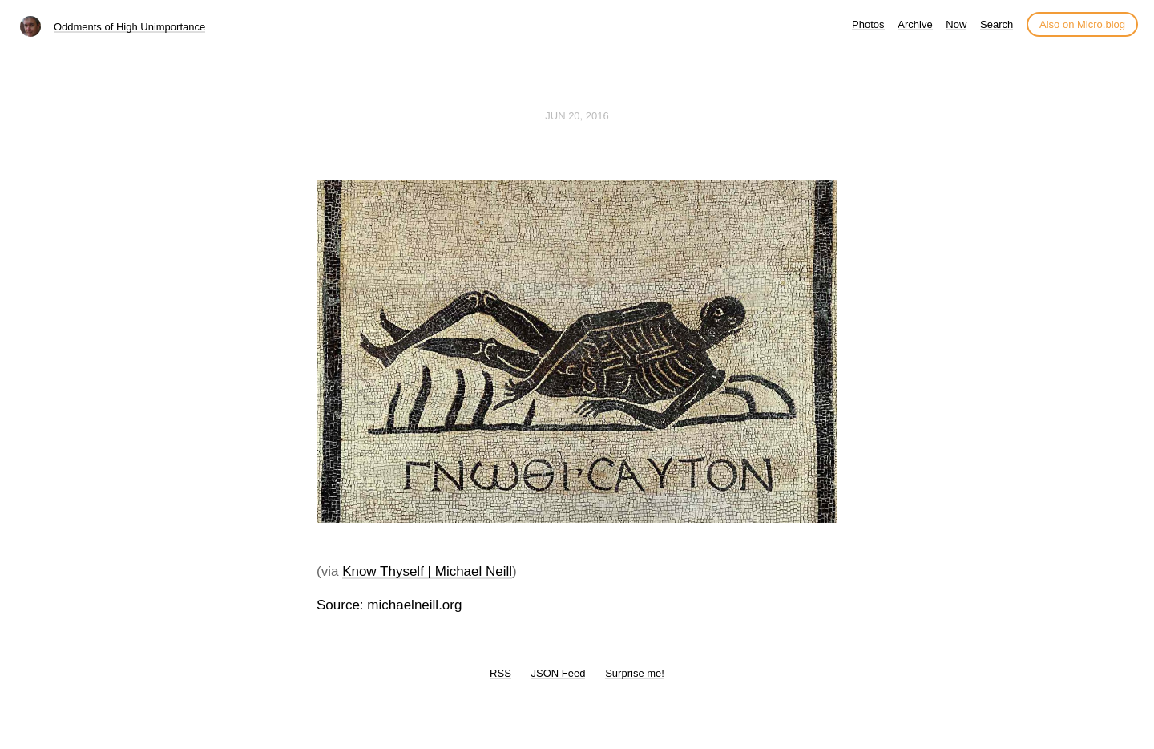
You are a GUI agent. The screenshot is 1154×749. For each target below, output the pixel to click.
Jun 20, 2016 (577, 116)
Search (996, 24)
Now (956, 24)
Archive (915, 24)
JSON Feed (558, 673)
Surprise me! (634, 673)
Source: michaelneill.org (389, 605)
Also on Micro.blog (1082, 24)
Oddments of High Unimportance (129, 27)
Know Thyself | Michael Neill (427, 571)
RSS (500, 673)
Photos (868, 24)
